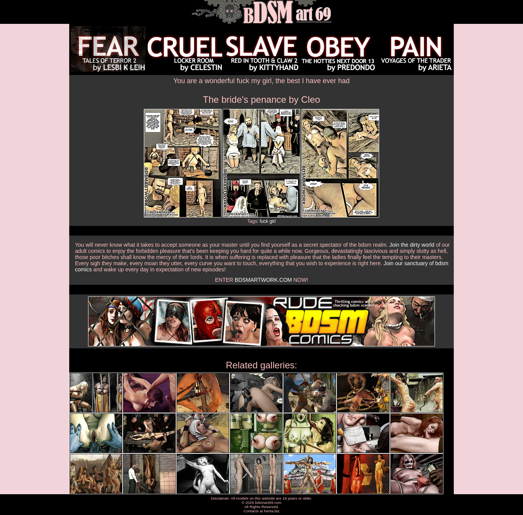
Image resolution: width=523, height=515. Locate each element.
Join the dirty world (412, 245)
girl (273, 221)
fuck (264, 221)
